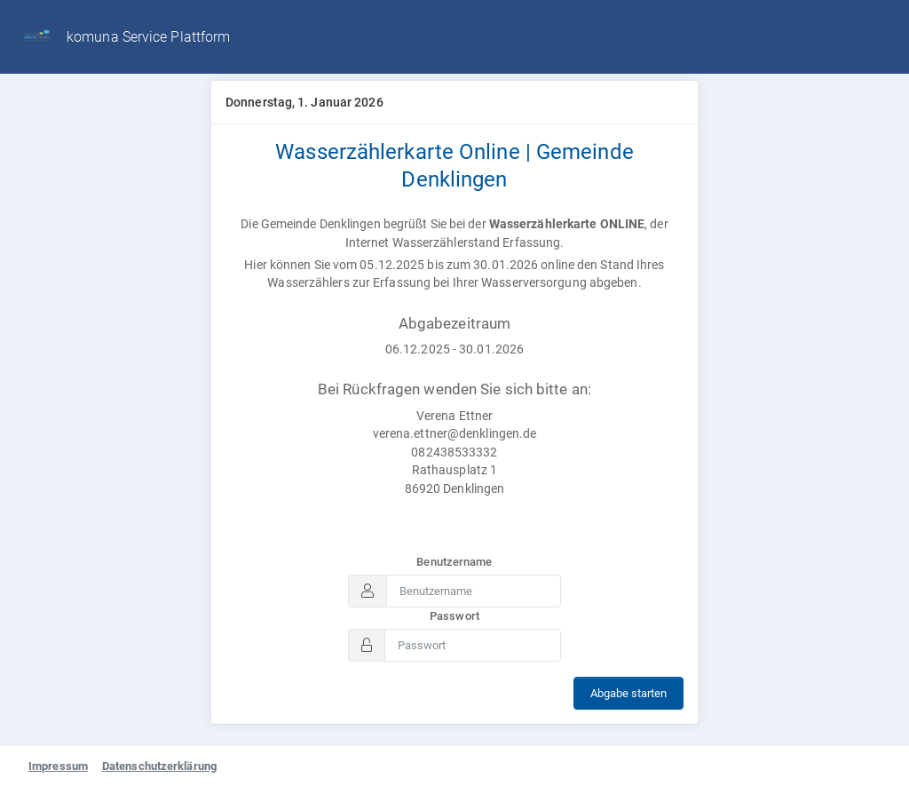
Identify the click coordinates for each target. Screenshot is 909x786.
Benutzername (454, 561)
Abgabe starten (628, 693)
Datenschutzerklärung (159, 766)
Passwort (454, 616)
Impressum (58, 766)
